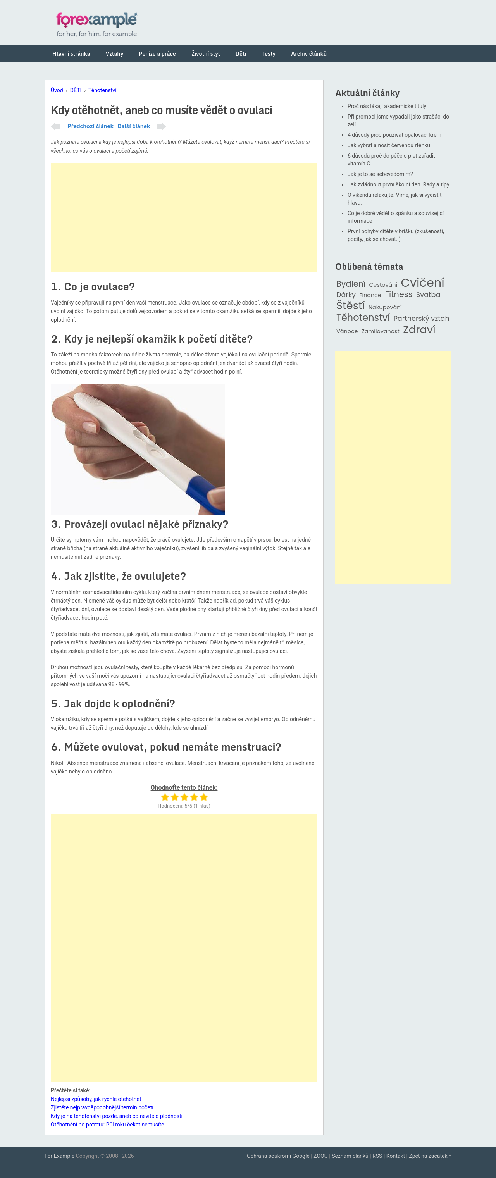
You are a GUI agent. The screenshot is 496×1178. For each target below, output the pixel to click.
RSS (377, 1156)
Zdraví (419, 330)
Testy (269, 53)
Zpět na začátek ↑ (430, 1156)
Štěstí (350, 306)
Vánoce (347, 331)
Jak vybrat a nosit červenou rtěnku (389, 145)
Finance (370, 295)
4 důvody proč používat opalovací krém (394, 135)
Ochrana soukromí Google (278, 1156)
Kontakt (395, 1156)
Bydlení (350, 284)
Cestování (383, 285)
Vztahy (115, 53)
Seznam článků (350, 1156)
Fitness (398, 295)
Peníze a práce (157, 53)
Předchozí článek (90, 126)
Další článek (133, 126)
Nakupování (385, 307)
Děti (241, 53)
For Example (59, 1156)
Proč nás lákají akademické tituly (387, 106)
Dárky (346, 295)
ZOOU (320, 1156)
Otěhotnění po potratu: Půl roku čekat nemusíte (107, 1124)
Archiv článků (309, 53)
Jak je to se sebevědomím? (380, 174)
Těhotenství (102, 90)
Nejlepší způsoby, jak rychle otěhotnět (96, 1099)
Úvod (57, 90)
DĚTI (75, 90)
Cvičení (422, 283)
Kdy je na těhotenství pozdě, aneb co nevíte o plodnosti (117, 1116)
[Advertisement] (184, 217)
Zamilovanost (381, 331)
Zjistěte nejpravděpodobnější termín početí (102, 1107)
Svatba (428, 295)
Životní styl (205, 53)
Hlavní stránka (71, 53)
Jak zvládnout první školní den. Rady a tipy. (399, 184)
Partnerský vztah (422, 319)
